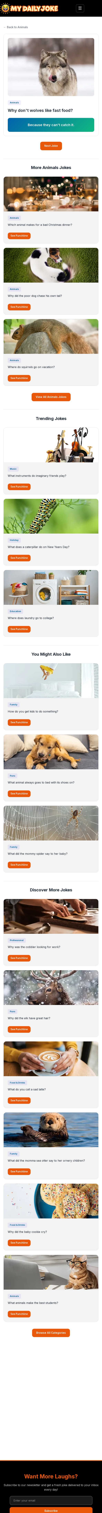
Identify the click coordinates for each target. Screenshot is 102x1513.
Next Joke (51, 145)
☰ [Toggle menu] (80, 8)
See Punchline (19, 235)
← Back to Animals (15, 27)
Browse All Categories (51, 1332)
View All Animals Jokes (51, 397)
